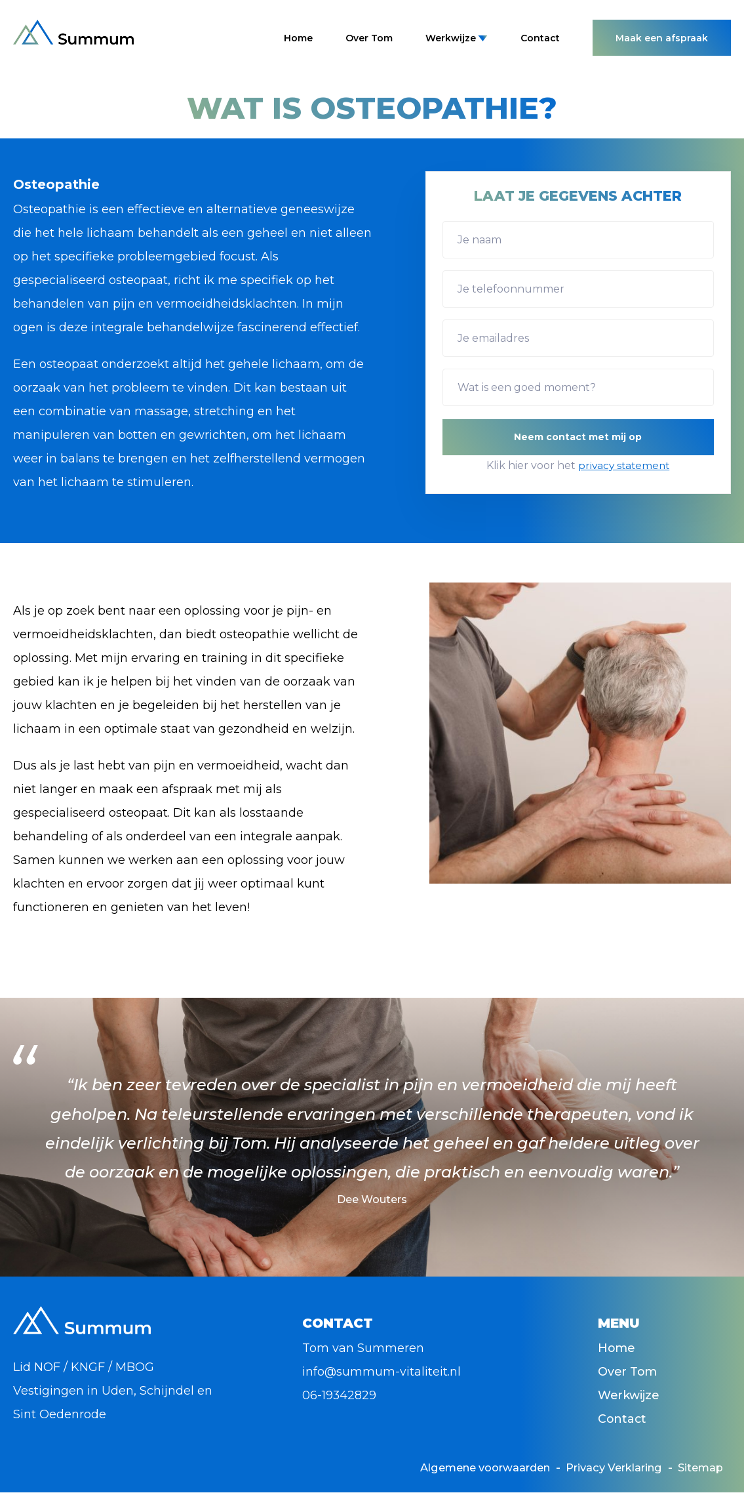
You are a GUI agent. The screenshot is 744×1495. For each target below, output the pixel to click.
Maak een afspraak (662, 38)
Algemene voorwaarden (455, 1470)
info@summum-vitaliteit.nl (381, 1371)
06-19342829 (339, 1395)
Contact (540, 38)
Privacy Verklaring (600, 1470)
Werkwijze (456, 38)
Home (298, 38)
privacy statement (623, 465)
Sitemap (697, 1470)
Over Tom (369, 38)
